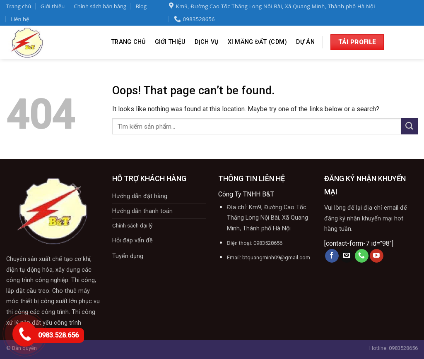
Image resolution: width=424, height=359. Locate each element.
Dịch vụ (206, 41)
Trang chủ (18, 6)
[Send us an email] (347, 256)
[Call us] (362, 256)
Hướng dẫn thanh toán (142, 211)
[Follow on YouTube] (376, 256)
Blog (141, 6)
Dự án (305, 41)
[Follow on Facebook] (332, 256)
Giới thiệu (53, 6)
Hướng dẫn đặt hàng (139, 196)
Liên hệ (20, 19)
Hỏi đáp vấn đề (132, 240)
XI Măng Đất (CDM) (257, 41)
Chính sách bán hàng (100, 6)
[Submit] (409, 126)
